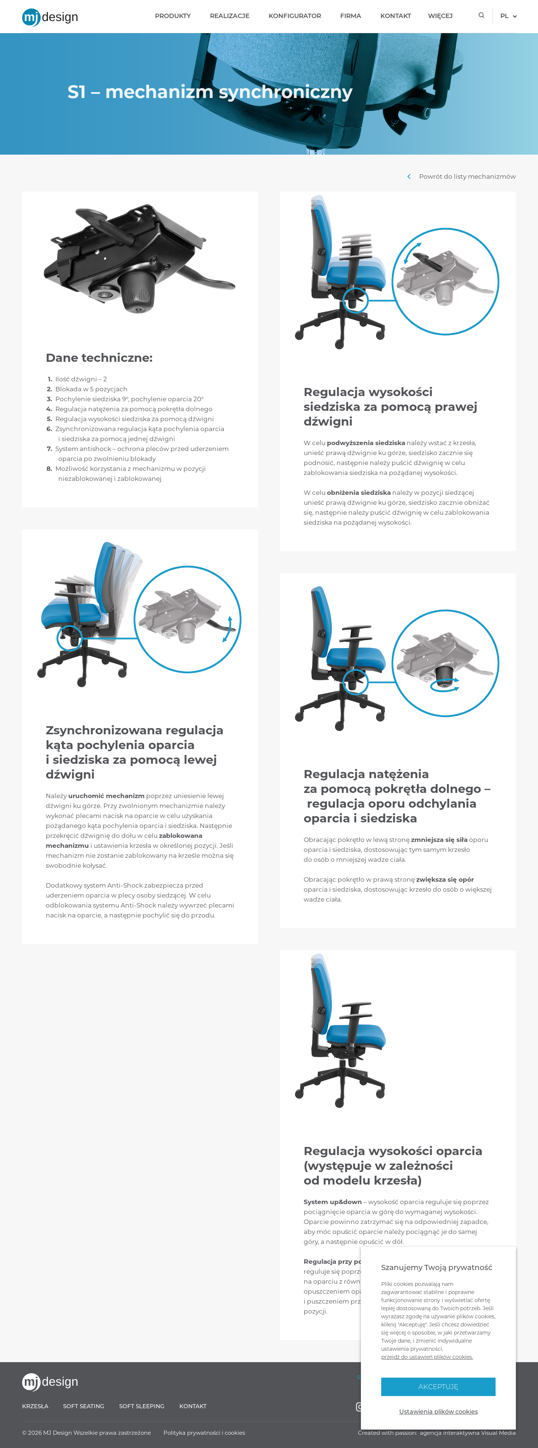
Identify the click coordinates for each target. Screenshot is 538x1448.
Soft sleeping (142, 1406)
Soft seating (83, 1406)
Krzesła (35, 1406)
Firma (350, 16)
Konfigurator (295, 16)
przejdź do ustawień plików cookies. (427, 1357)
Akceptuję (438, 1387)
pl (504, 16)
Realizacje (229, 16)
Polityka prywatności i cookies (204, 1432)
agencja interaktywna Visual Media (468, 1432)
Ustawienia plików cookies (438, 1411)
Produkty (173, 16)
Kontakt (395, 16)
